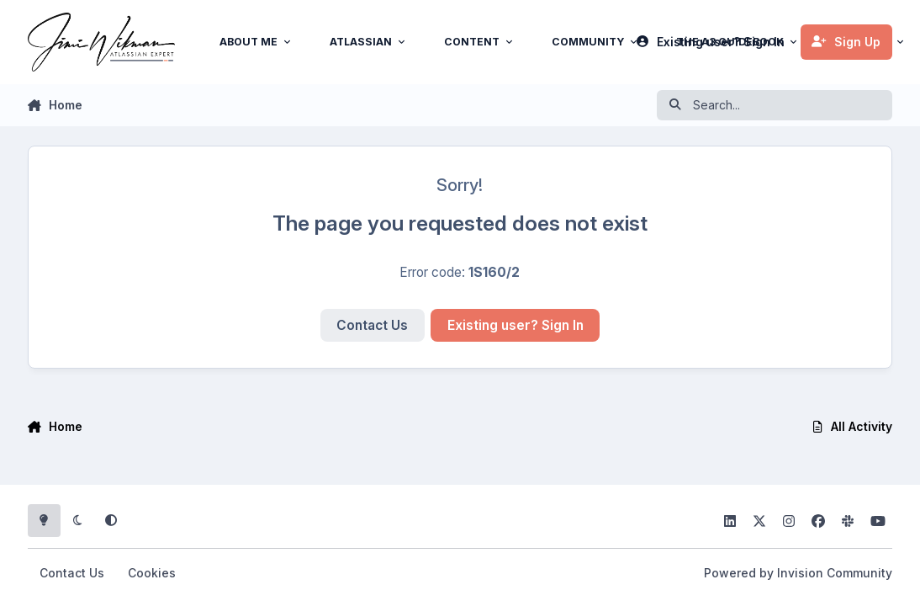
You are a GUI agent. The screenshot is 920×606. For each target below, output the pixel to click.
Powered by (798, 573)
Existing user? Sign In (515, 325)
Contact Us (372, 325)
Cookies (152, 573)
